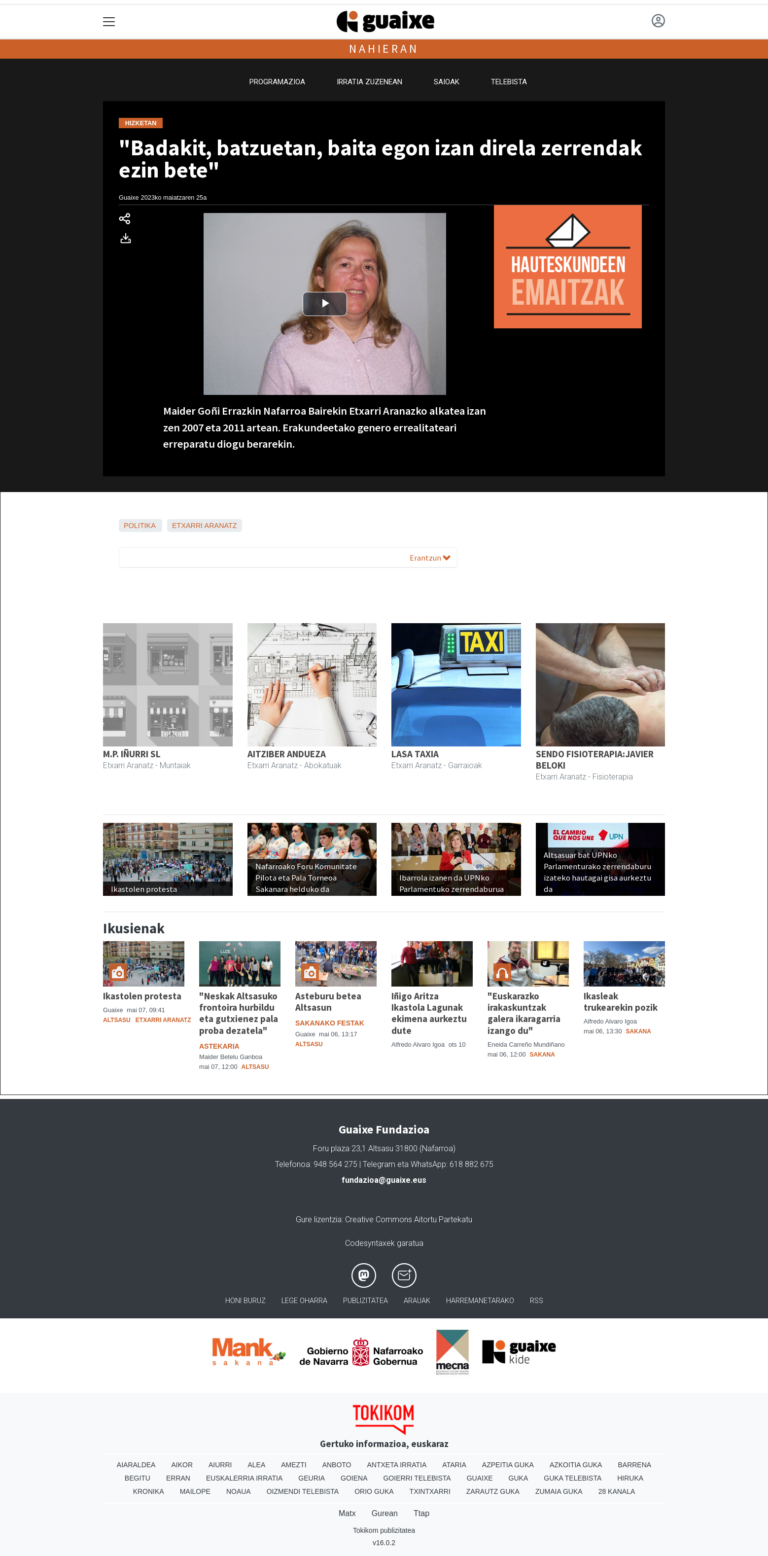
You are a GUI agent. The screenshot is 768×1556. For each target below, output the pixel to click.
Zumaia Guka (559, 1491)
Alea (256, 1465)
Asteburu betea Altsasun (328, 1001)
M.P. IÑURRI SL (132, 754)
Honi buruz (245, 1301)
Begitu (137, 1478)
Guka (518, 1478)
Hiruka (630, 1478)
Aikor (182, 1465)
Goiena (354, 1478)
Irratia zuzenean (369, 81)
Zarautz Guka (493, 1491)
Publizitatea (365, 1301)
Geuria (311, 1478)
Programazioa (277, 81)
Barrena (634, 1465)
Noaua (238, 1491)
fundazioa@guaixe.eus (384, 1180)
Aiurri (220, 1465)
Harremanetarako (480, 1301)
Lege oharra (304, 1301)
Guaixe (480, 1478)
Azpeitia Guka (508, 1465)
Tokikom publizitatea (384, 1530)
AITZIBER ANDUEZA (286, 754)
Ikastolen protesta (142, 996)
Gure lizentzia (319, 1219)
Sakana (542, 1054)
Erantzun (430, 558)
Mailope (195, 1491)
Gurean (385, 1513)
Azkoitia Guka (576, 1465)
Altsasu (117, 1020)
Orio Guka (373, 1491)
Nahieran (384, 48)
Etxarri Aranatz (204, 526)
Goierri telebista (417, 1478)
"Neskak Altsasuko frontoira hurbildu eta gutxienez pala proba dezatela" (238, 1013)
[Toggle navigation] (109, 22)
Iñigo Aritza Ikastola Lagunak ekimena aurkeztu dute (429, 1013)
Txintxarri (430, 1491)
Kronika (148, 1491)
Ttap (421, 1513)
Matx (347, 1513)
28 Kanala (616, 1491)
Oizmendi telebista (303, 1491)
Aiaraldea (136, 1465)
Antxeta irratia (397, 1465)
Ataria (454, 1465)
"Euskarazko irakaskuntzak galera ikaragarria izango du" (524, 1013)
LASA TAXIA (415, 754)
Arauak (417, 1301)
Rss (536, 1301)
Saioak (446, 81)
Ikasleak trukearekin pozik (621, 1001)
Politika (139, 526)
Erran (178, 1478)
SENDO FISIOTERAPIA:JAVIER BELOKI (595, 759)
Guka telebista (572, 1478)
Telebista (509, 81)
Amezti (293, 1465)
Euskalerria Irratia (244, 1478)
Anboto (336, 1465)
